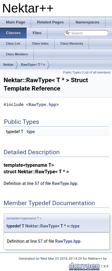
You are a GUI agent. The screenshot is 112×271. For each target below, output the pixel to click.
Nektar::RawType (41, 226)
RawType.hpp (42, 105)
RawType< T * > (33, 64)
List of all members (97, 72)
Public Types (72, 72)
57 (37, 183)
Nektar (8, 64)
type (31, 131)
